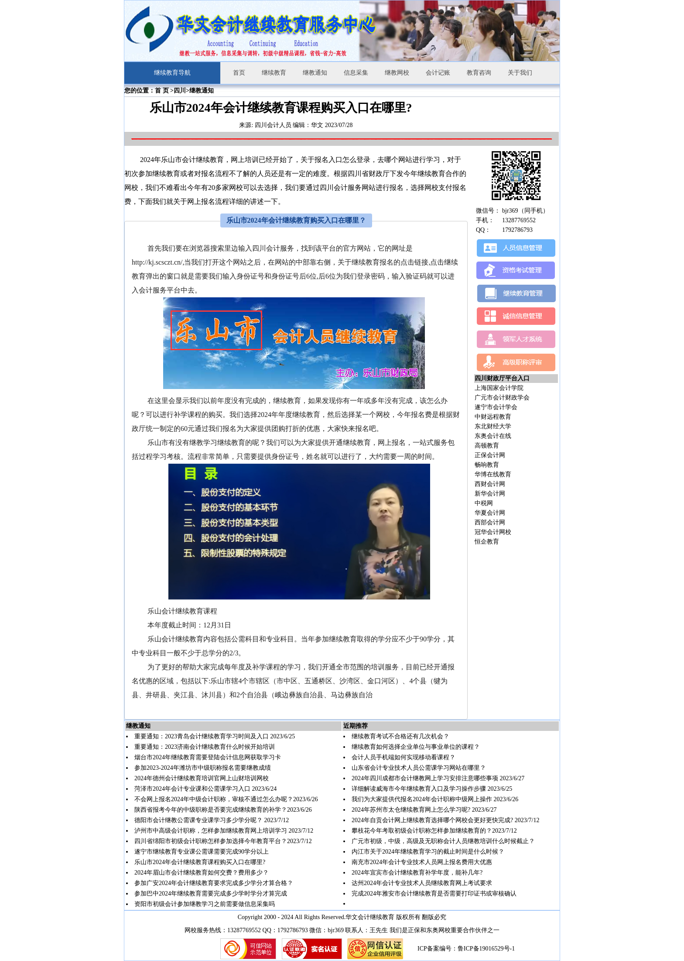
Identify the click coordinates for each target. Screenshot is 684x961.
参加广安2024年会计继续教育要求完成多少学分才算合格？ (213, 883)
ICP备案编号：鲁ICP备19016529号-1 (466, 948)
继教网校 (397, 72)
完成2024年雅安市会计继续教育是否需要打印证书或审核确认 (434, 893)
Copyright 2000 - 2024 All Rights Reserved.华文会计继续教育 (316, 917)
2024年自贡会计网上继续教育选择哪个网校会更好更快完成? (432, 820)
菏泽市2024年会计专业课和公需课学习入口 (192, 788)
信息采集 (356, 72)
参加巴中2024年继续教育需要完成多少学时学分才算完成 (210, 893)
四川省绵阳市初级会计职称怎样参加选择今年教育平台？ (210, 841)
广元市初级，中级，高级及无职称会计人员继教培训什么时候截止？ (443, 841)
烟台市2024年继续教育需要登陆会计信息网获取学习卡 (207, 757)
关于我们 (520, 72)
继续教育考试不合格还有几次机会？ (400, 736)
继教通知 (315, 72)
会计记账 (438, 72)
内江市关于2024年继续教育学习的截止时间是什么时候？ (428, 851)
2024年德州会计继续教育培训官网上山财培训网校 (201, 778)
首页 (239, 72)
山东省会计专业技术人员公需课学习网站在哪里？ (419, 768)
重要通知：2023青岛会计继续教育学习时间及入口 (201, 736)
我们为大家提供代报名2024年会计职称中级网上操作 (422, 799)
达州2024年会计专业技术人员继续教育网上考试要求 (422, 883)
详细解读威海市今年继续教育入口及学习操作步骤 (419, 788)
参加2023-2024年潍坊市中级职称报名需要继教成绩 (202, 768)
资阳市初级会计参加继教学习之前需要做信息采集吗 (204, 904)
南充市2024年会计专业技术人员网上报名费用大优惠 (422, 862)
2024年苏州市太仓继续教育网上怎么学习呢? (411, 809)
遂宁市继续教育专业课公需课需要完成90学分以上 (201, 851)
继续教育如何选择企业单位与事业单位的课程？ (416, 747)
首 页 (162, 90)
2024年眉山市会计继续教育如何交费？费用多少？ (201, 872)
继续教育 (274, 72)
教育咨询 (479, 72)
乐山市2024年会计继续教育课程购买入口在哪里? (199, 862)
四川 (180, 90)
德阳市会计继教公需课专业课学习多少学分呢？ (198, 820)
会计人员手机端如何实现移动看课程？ (403, 757)
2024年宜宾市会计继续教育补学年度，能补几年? (417, 872)
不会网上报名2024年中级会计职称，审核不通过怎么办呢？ (213, 799)
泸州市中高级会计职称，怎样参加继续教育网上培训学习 (210, 830)
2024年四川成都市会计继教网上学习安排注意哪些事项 (426, 778)
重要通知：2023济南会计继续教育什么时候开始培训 (204, 747)
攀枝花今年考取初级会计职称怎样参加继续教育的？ (422, 830)
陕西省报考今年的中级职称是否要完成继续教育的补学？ (210, 809)
